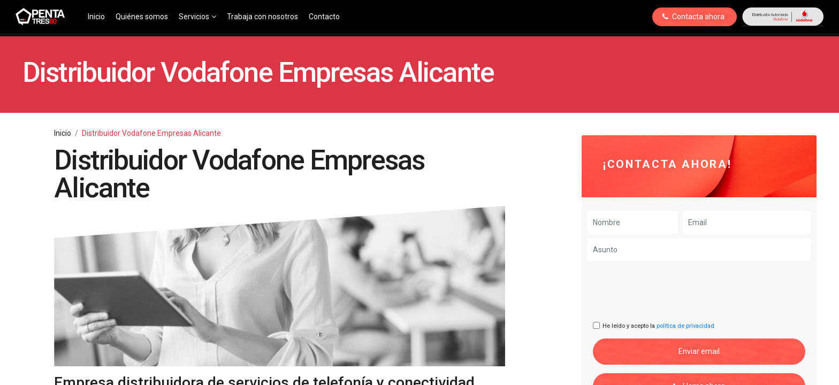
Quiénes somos (142, 16)
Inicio (96, 16)
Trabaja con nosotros (262, 16)
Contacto (324, 16)
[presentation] (674, 291)
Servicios (197, 16)
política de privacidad (685, 325)
